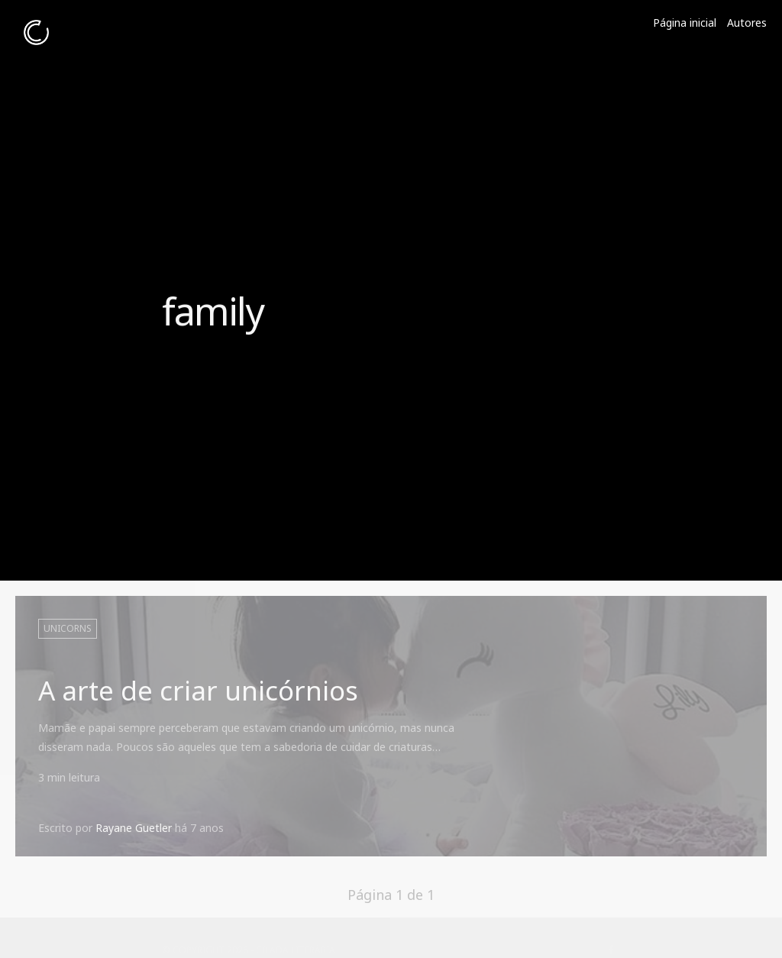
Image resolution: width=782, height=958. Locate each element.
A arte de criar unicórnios (198, 690)
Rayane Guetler (133, 827)
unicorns (68, 628)
